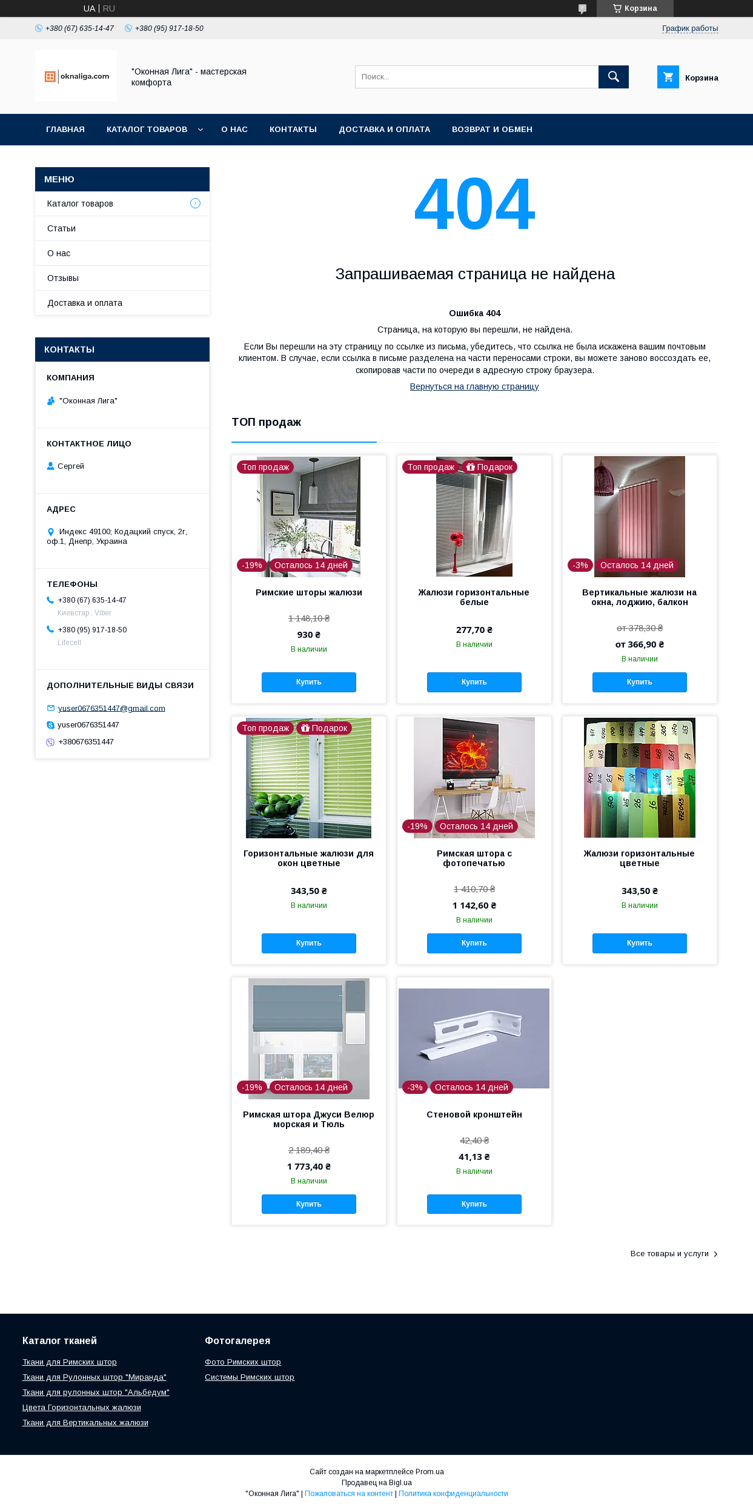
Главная (65, 129)
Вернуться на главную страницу (474, 386)
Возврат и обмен (492, 129)
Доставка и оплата (384, 129)
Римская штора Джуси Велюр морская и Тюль (308, 1119)
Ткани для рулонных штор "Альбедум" (96, 1392)
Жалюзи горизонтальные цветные (639, 858)
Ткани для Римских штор (69, 1361)
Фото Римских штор (243, 1361)
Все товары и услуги (670, 1253)
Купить (309, 682)
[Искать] (614, 76)
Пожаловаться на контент (349, 1493)
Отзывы (63, 278)
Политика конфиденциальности (453, 1493)
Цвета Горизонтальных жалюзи (81, 1407)
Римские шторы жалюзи (309, 592)
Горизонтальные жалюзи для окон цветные (309, 858)
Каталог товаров (147, 129)
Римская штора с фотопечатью (474, 858)
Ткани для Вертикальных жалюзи (85, 1422)
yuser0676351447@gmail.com (111, 707)
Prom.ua (430, 1472)
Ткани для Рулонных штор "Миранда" (94, 1377)
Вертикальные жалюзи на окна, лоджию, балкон (639, 597)
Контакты (293, 129)
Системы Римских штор (249, 1377)
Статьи (61, 228)
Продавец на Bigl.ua (377, 1483)
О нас (234, 129)
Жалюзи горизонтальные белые (474, 597)
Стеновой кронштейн (474, 1114)
